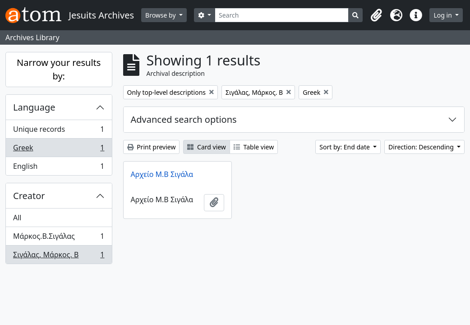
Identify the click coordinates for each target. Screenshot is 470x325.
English (59, 168)
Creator (29, 196)
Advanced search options (184, 119)
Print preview (151, 147)
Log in (443, 15)
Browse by (161, 15)
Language (34, 107)
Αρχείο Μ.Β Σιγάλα (162, 174)
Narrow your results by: (59, 69)
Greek (59, 149)
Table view (254, 147)
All (17, 218)
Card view (206, 147)
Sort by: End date (345, 147)
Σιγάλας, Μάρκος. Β (59, 256)
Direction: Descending (421, 147)
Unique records (59, 131)
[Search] (282, 15)
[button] (376, 15)
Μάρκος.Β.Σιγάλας (59, 238)
